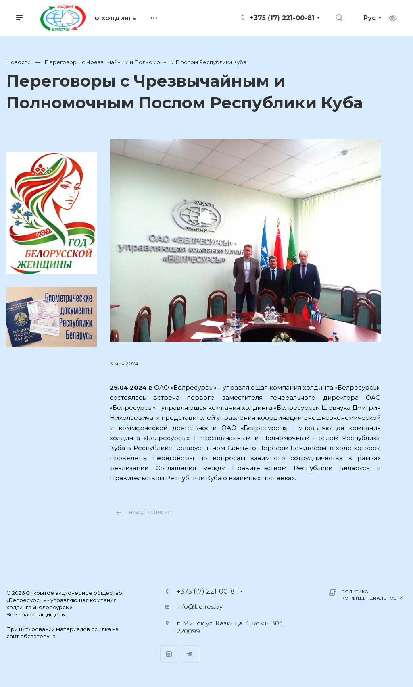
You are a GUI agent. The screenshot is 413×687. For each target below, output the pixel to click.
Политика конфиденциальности (372, 595)
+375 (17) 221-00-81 (282, 18)
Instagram (168, 654)
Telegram (189, 654)
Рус (369, 18)
